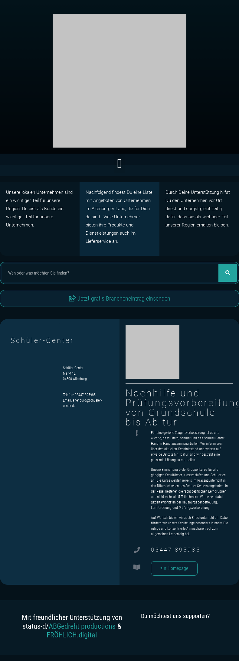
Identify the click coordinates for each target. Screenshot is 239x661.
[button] (119, 163)
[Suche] (227, 273)
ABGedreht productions (82, 626)
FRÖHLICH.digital (72, 635)
